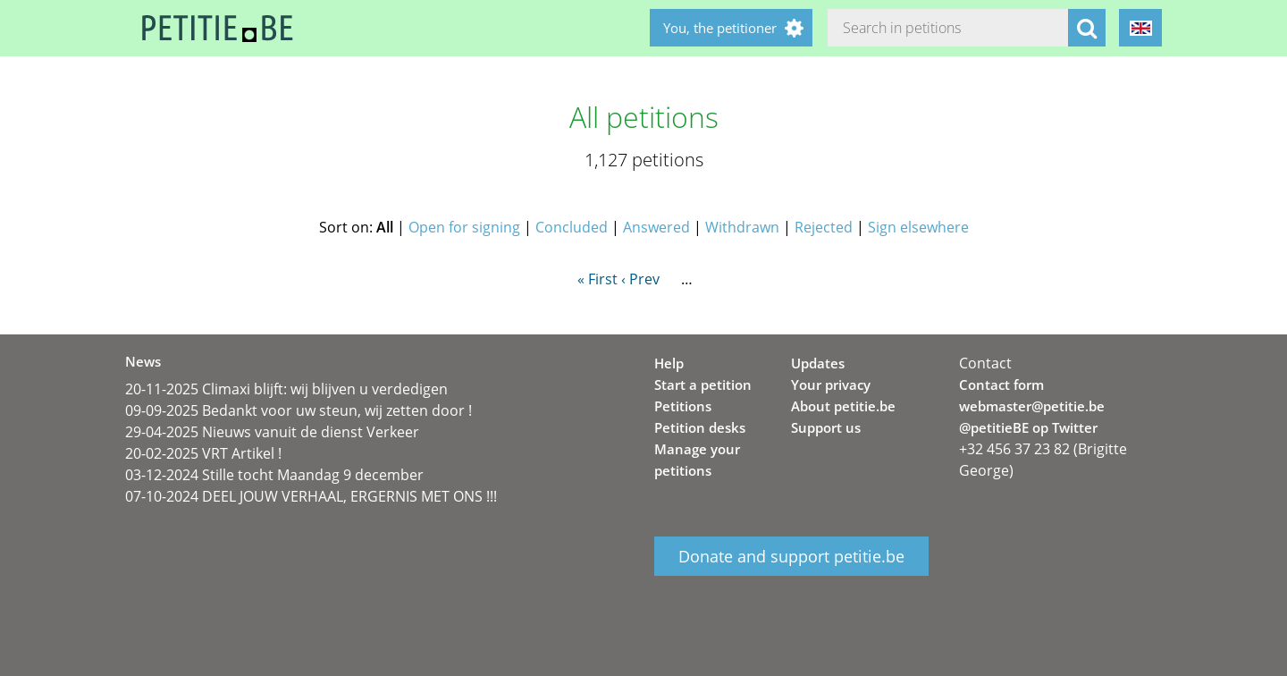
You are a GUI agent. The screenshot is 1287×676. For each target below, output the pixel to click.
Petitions (682, 406)
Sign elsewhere (918, 227)
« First (597, 279)
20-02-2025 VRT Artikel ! (203, 453)
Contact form (1001, 384)
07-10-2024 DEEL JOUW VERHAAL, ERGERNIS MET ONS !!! (311, 496)
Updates (818, 363)
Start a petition (703, 384)
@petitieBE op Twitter (1028, 427)
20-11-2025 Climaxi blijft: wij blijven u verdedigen (286, 389)
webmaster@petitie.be (1032, 406)
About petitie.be (843, 406)
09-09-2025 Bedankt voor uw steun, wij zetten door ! (298, 410)
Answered (656, 227)
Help (669, 363)
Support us (826, 427)
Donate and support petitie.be (791, 556)
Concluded (571, 227)
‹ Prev (640, 279)
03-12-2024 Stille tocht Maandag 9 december (274, 475)
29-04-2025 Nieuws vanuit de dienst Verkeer (272, 432)
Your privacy (831, 384)
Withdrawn (742, 227)
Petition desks (699, 427)
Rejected (824, 227)
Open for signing (464, 227)
